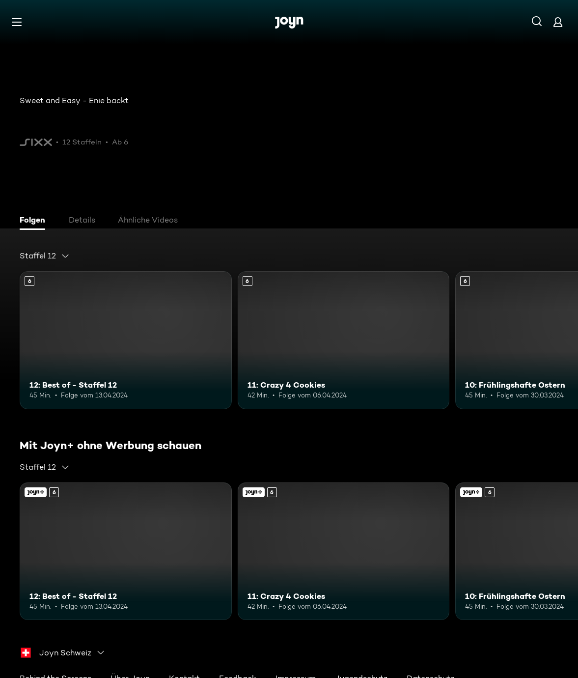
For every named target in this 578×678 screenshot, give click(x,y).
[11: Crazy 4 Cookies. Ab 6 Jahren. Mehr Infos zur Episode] (344, 340)
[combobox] (45, 256)
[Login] (558, 21)
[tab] (35, 221)
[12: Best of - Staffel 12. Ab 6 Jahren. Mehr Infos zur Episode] (126, 340)
